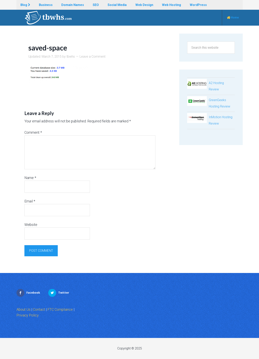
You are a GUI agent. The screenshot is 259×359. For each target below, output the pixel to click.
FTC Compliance (60, 309)
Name (30, 178)
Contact (39, 309)
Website (30, 225)
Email (29, 201)
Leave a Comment (92, 56)
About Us (23, 309)
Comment (33, 132)
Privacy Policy (27, 315)
